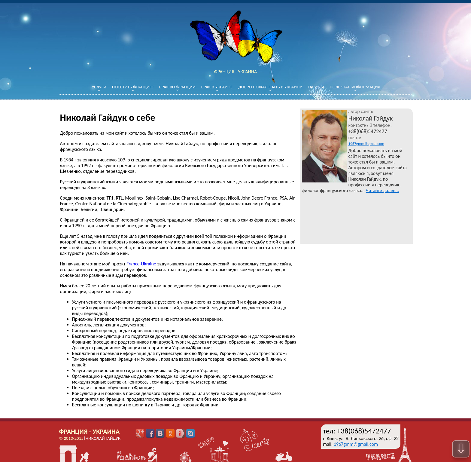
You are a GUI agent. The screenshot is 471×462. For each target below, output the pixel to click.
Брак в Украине (217, 87)
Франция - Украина (89, 431)
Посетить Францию (132, 87)
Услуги (99, 87)
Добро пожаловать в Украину (270, 87)
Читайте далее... (382, 190)
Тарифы (316, 87)
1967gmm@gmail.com (366, 143)
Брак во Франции (177, 87)
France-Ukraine (141, 264)
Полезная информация (355, 87)
